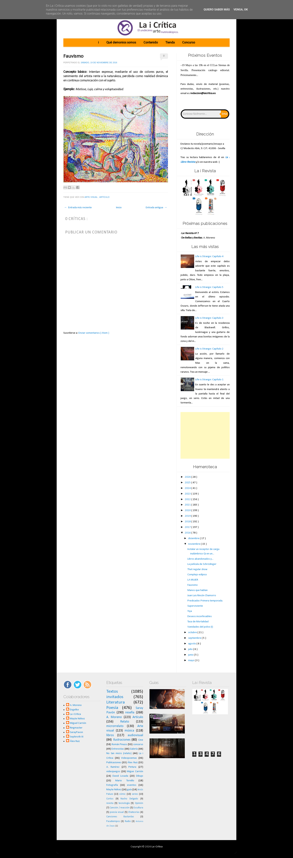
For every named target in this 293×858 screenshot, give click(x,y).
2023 (188, 493)
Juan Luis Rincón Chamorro (201, 595)
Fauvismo (73, 56)
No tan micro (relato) (119, 753)
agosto (192, 643)
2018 (188, 521)
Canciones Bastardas (120, 816)
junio (191, 654)
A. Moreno (76, 705)
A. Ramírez (113, 767)
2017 (188, 527)
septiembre (195, 638)
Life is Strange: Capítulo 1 (209, 379)
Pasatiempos (113, 821)
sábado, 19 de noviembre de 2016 (99, 63)
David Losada (120, 776)
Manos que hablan (197, 590)
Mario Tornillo (124, 780)
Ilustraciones (121, 740)
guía (129, 789)
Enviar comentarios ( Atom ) (93, 333)
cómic (122, 794)
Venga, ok (241, 9)
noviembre (194, 544)
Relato (124, 721)
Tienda (170, 42)
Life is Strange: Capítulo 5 (209, 287)
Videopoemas (129, 758)
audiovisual (135, 735)
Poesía (112, 708)
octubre (193, 632)
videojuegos (113, 771)
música (129, 730)
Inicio (119, 207)
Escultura (138, 807)
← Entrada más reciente (78, 207)
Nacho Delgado (129, 799)
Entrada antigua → (156, 207)
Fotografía (112, 785)
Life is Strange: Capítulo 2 (209, 348)
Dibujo (139, 776)
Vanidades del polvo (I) (200, 626)
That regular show (197, 569)
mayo (191, 660)
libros (110, 735)
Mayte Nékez (77, 718)
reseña (129, 712)
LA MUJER (192, 579)
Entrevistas (118, 749)
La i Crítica (75, 714)
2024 (188, 488)
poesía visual (117, 812)
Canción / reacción (119, 807)
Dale (225, 114)
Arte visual (91, 197)
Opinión (139, 803)
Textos (112, 691)
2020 (188, 510)
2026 (188, 477)
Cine (140, 740)
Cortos (109, 799)
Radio (128, 821)
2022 (188, 499)
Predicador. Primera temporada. (205, 600)
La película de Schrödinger (201, 564)
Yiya (189, 611)
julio (190, 649)
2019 (188, 516)
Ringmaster (76, 727)
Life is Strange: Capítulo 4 (209, 256)
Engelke (74, 709)
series (135, 794)
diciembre (194, 538)
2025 (188, 482)
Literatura (115, 702)
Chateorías (134, 812)
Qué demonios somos (121, 42)
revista (109, 803)
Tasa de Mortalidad (198, 621)
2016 (188, 532)
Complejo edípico (197, 574)
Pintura (132, 767)
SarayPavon (76, 732)
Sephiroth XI (76, 736)
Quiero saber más (217, 9)
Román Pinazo (119, 744)
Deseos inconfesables (199, 616)
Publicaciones (113, 762)
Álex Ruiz (75, 741)
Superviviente (195, 606)
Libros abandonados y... (200, 559)
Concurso (188, 42)
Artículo (104, 197)
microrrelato (115, 726)
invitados (114, 697)
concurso (138, 744)
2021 (188, 504)
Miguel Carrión (78, 723)
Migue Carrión (135, 771)
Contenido (151, 42)
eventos (131, 785)
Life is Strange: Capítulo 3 (209, 318)
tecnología (124, 803)
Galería (134, 749)
